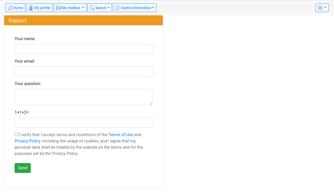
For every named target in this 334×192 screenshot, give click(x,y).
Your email (24, 61)
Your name (25, 38)
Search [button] (98, 7)
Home (15, 7)
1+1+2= (22, 112)
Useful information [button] (133, 7)
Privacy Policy (27, 141)
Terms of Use (121, 134)
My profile (39, 7)
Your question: (28, 83)
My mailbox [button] (68, 7)
